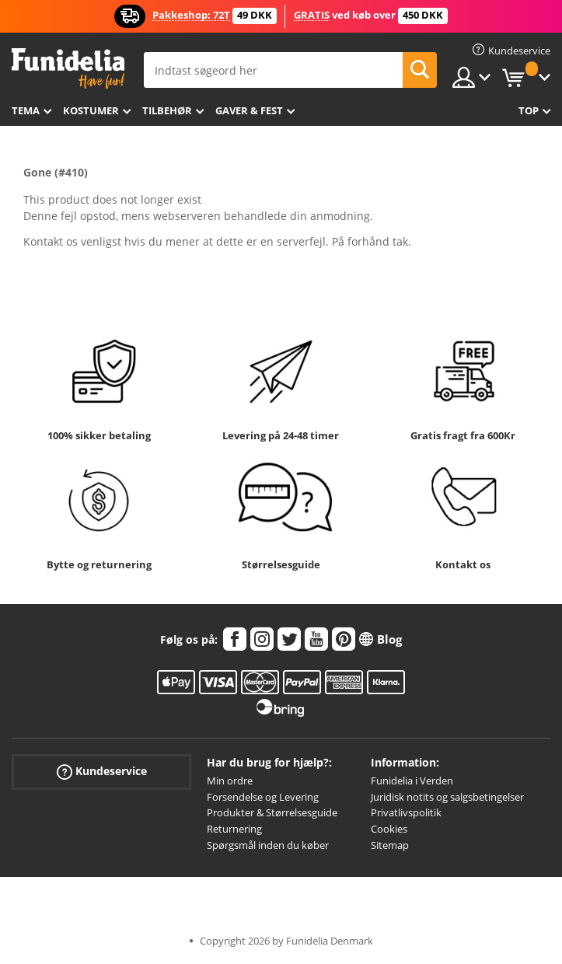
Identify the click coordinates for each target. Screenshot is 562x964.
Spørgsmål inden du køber (268, 845)
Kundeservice (102, 771)
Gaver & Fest (249, 110)
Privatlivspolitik (406, 812)
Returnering (234, 829)
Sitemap (390, 845)
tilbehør (167, 110)
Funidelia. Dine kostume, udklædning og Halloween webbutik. (68, 68)
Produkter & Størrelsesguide (272, 812)
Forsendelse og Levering (263, 797)
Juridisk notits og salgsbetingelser (447, 797)
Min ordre (230, 781)
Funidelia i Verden (412, 781)
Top (528, 110)
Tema (26, 110)
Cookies (389, 829)
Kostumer (91, 110)
